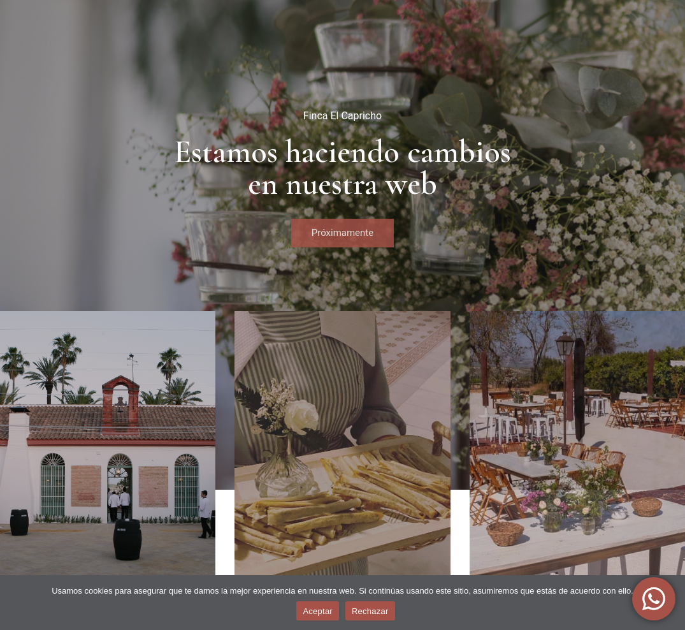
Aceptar (318, 611)
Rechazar (370, 611)
